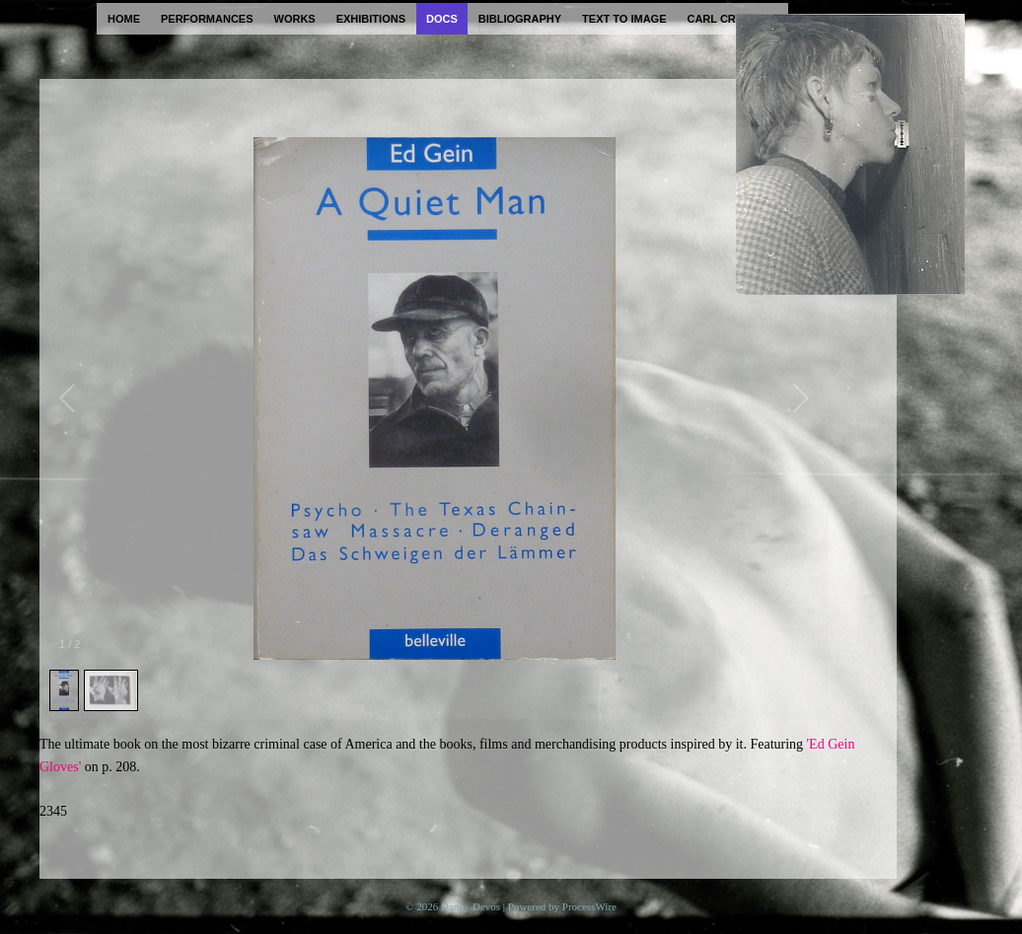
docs (442, 19)
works (295, 19)
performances (207, 19)
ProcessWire (589, 906)
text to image (624, 19)
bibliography (519, 19)
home (124, 19)
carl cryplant (732, 19)
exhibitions (370, 19)
